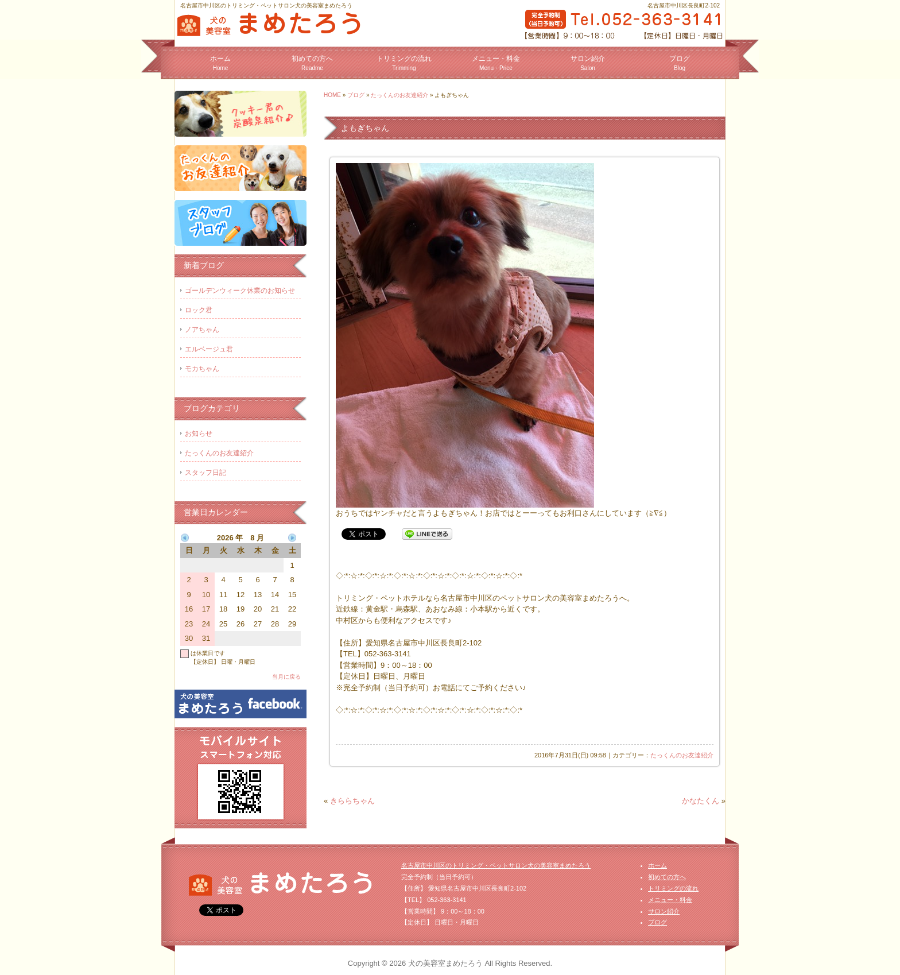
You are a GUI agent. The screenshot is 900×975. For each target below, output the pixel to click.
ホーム (220, 63)
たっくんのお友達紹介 (399, 95)
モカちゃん (202, 369)
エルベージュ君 (209, 349)
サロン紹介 (588, 63)
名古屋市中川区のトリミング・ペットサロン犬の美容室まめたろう (496, 865)
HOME (332, 95)
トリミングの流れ (404, 63)
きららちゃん (352, 800)
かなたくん (700, 800)
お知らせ (198, 434)
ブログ (679, 63)
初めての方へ (312, 63)
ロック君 (198, 310)
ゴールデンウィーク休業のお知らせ (240, 291)
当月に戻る (286, 677)
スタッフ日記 (205, 473)
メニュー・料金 (496, 63)
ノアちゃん (202, 330)
